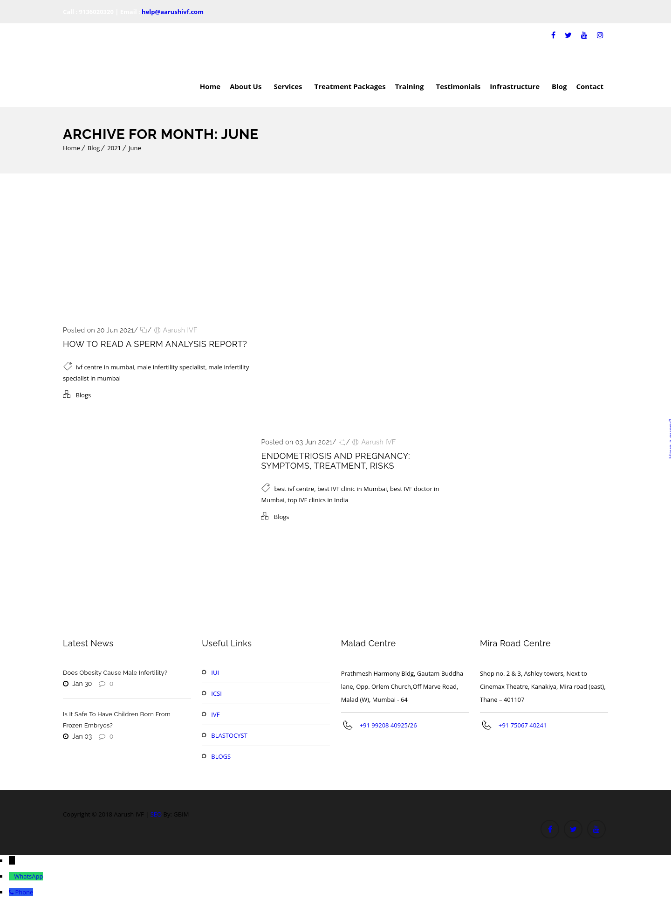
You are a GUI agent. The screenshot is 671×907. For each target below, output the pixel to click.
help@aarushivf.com (173, 11)
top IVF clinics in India (318, 500)
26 (413, 725)
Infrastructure (516, 86)
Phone (24, 892)
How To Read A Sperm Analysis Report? (155, 344)
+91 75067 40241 (523, 725)
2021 (114, 148)
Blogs (83, 395)
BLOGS (221, 756)
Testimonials (458, 86)
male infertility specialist (171, 367)
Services (289, 86)
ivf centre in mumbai (105, 367)
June (135, 148)
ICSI (216, 693)
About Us (247, 86)
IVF (215, 714)
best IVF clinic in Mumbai (352, 489)
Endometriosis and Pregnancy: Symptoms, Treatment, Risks (335, 461)
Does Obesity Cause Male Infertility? (115, 672)
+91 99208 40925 (384, 725)
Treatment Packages (349, 86)
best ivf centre (294, 489)
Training (411, 86)
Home (210, 86)
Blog (559, 86)
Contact (590, 86)
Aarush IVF (180, 330)
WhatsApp (28, 876)
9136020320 (96, 11)
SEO (156, 814)
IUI (215, 672)
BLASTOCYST (229, 735)
